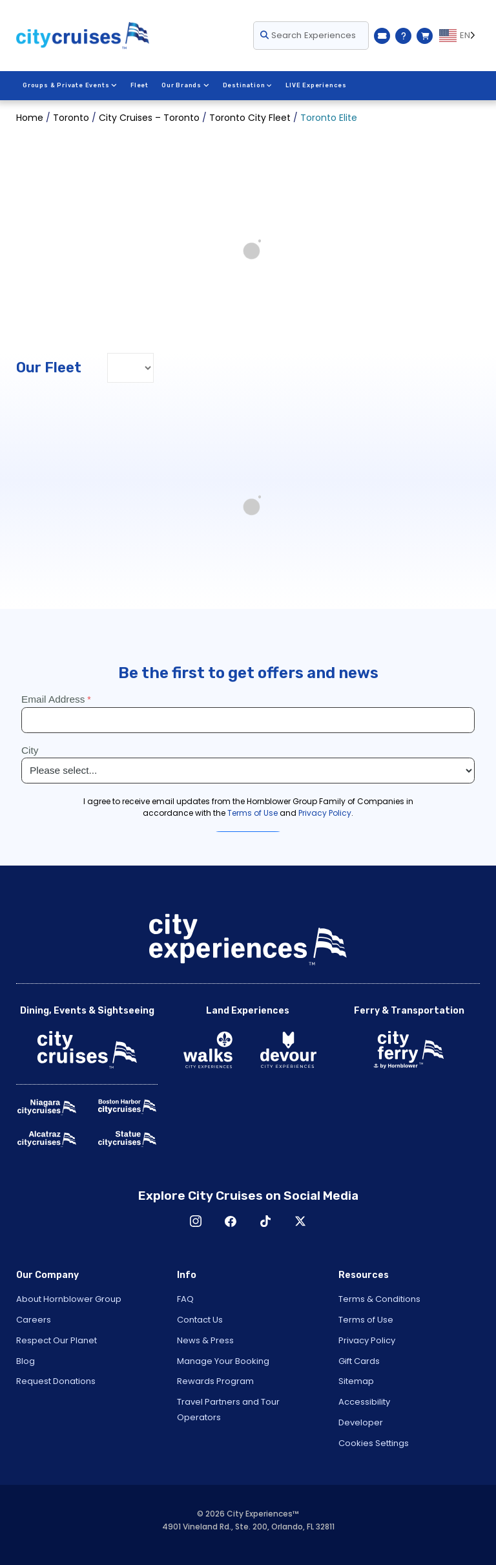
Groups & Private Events (70, 85)
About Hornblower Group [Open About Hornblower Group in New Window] (68, 1299)
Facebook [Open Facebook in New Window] (230, 1221)
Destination (247, 85)
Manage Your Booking (223, 1361)
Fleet (139, 85)
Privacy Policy (366, 1340)
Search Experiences (308, 35)
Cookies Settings (373, 1443)
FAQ (185, 1299)
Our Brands (185, 85)
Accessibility (364, 1402)
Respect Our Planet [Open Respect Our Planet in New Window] (56, 1340)
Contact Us (200, 1320)
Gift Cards (359, 1361)
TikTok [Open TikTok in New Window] (265, 1221)
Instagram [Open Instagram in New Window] (196, 1221)
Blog (25, 1361)
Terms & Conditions (379, 1299)
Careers (33, 1320)
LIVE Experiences (315, 85)
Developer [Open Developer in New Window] (360, 1422)
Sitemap (356, 1381)
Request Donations (56, 1381)
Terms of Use (365, 1320)
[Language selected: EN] (459, 35)
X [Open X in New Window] (300, 1221)
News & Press (205, 1340)
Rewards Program (215, 1381)
